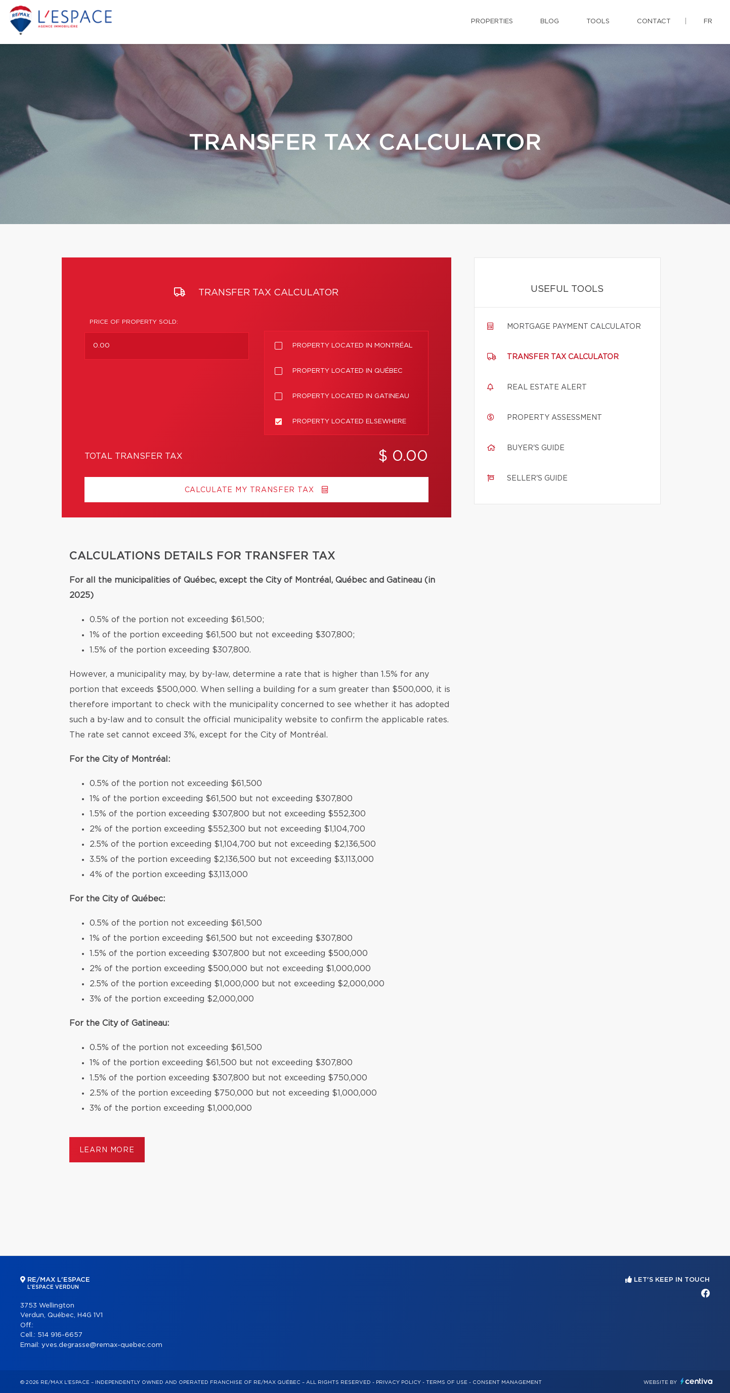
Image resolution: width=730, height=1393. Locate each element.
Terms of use (446, 1382)
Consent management (507, 1382)
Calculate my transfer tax (256, 490)
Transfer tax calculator (563, 357)
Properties (492, 21)
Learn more (107, 1150)
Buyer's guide (536, 448)
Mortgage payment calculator (574, 326)
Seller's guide (537, 478)
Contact (654, 21)
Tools (598, 21)
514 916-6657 (59, 1335)
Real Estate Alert (547, 387)
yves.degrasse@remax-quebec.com (101, 1345)
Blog (549, 21)
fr (708, 21)
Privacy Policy (398, 1382)
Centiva (696, 1381)
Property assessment (554, 417)
